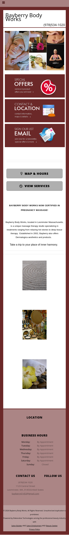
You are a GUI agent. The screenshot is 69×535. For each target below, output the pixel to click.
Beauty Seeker (52, 526)
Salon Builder (16, 526)
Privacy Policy (34, 529)
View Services (37, 186)
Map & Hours (36, 174)
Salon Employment (34, 526)
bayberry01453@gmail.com (25, 493)
